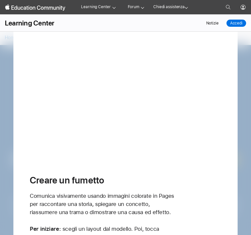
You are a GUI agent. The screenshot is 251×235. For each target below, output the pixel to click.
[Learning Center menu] (114, 7)
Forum (133, 7)
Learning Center (95, 7)
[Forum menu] (142, 7)
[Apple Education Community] (35, 7)
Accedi (236, 23)
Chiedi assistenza (169, 7)
